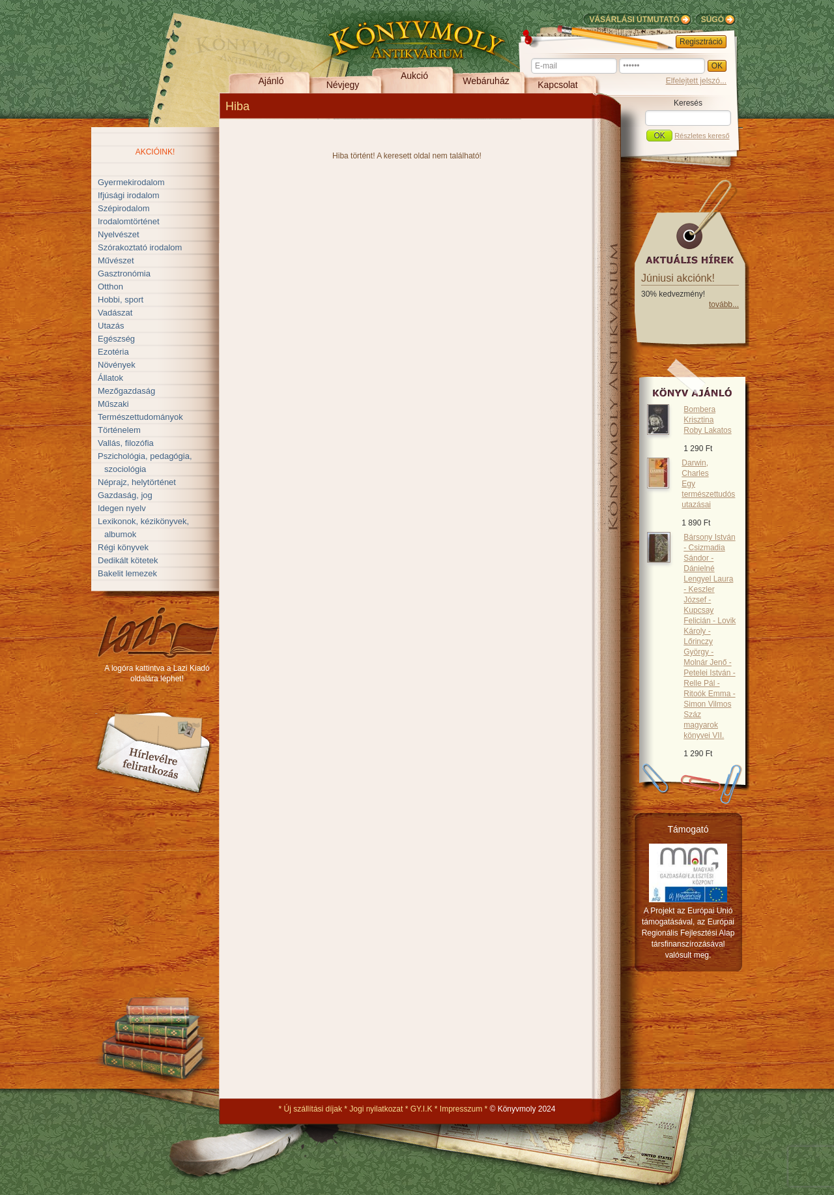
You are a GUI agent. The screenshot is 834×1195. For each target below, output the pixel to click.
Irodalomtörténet (129, 221)
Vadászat (115, 312)
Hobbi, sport (120, 299)
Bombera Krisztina (707, 420)
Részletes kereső (701, 136)
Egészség (116, 339)
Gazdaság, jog (125, 495)
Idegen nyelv (122, 508)
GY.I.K (421, 1109)
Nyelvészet (118, 234)
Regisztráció (701, 41)
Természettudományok (140, 417)
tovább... (724, 304)
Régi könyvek (123, 547)
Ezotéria (113, 352)
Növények (117, 365)
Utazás (111, 326)
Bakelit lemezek (127, 573)
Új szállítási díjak (313, 1109)
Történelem (119, 430)
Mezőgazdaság (126, 391)
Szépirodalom (124, 208)
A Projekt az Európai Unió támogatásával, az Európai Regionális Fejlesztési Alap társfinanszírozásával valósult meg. (688, 933)
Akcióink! (155, 151)
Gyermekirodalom (131, 182)
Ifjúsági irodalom (129, 195)
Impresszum (461, 1109)
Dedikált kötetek (128, 560)
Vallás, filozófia (126, 443)
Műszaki (113, 404)
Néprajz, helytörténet (137, 482)
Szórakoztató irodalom (140, 247)
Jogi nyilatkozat (376, 1109)
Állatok (110, 378)
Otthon (110, 286)
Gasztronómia (124, 273)
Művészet (116, 260)
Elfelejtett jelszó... (696, 80)
